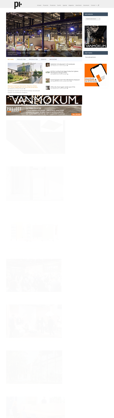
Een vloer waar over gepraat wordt (59, 292)
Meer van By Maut (60, 294)
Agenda (65, 5)
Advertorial (57, 257)
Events (59, 5)
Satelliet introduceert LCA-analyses (62, 64)
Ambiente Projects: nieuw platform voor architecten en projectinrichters (21, 219)
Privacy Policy (51, 409)
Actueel (39, 5)
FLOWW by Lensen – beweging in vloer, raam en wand (57, 254)
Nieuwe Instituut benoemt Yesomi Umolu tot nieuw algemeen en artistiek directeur (23, 86)
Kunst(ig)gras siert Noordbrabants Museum (65, 80)
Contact (93, 5)
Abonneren (86, 5)
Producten (53, 5)
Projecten (45, 5)
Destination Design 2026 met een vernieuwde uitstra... (27, 53)
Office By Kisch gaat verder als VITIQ (62, 87)
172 (77, 346)
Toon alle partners (90, 57)
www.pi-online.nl (28, 373)
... (73, 346)
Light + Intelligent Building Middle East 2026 (62, 181)
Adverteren (79, 5)
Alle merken (79, 400)
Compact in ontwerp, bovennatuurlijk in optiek (63, 144)
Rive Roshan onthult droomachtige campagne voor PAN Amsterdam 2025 (21, 294)
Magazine (71, 5)
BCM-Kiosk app (96, 409)
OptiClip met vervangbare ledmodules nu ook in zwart (17, 145)
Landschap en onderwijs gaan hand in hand (62, 217)
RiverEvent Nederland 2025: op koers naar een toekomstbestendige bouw (21, 331)
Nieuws (19, 297)
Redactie (12, 88)
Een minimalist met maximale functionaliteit (24, 182)
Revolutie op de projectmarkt (18, 257)
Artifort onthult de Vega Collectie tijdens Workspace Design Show (64, 72)
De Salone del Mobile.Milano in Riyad (60, 328)
